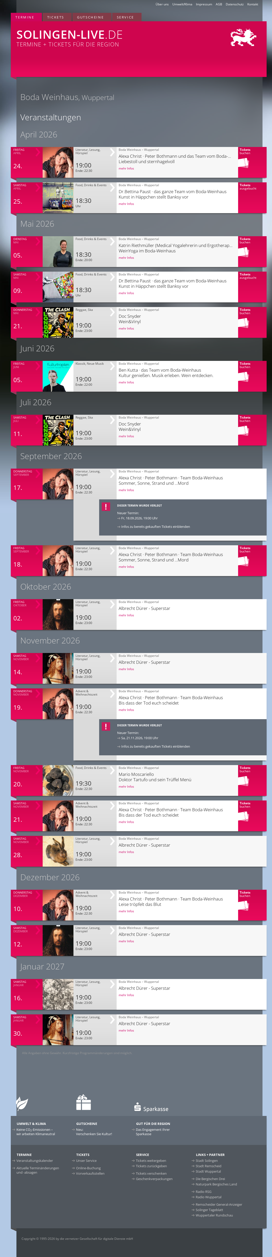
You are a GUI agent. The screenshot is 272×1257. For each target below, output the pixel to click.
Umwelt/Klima (182, 4)
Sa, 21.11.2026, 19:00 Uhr (139, 738)
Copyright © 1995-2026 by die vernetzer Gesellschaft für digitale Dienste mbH (77, 1238)
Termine (24, 17)
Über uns (162, 4)
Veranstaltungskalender (34, 1160)
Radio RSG (203, 1191)
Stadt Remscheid (208, 1166)
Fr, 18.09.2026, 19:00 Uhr (139, 518)
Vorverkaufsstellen (90, 1173)
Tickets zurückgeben (151, 1166)
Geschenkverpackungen (154, 1178)
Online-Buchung (88, 1168)
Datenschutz (235, 4)
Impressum (204, 4)
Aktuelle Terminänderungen (37, 1170)
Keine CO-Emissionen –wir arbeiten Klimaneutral (35, 1131)
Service (125, 17)
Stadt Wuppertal (208, 1171)
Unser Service (86, 1160)
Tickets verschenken (151, 1173)
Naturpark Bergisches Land (216, 1184)
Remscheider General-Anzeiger (219, 1204)
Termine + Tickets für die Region (86, 34)
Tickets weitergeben (151, 1160)
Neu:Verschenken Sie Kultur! (94, 1131)
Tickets (55, 17)
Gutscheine (90, 17)
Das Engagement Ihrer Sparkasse (153, 1131)
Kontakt (252, 4)
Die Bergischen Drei (210, 1178)
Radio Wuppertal (208, 1197)
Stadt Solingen (207, 1160)
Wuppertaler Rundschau (214, 1215)
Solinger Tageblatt (209, 1209)
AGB (219, 4)
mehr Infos (126, 168)
